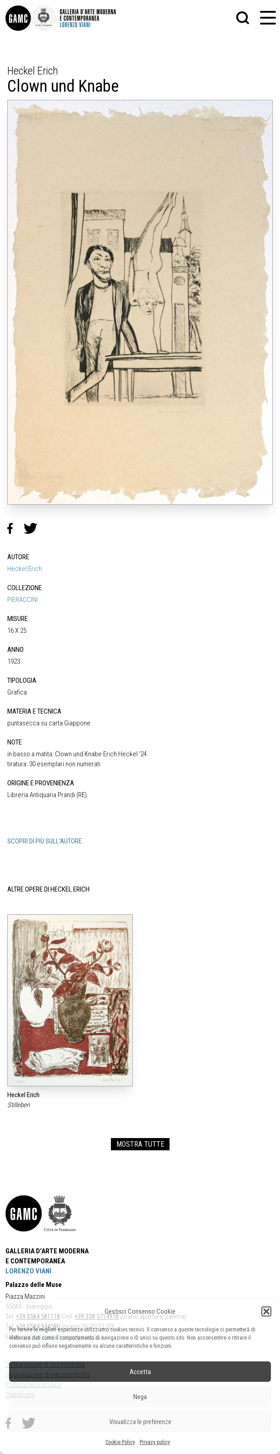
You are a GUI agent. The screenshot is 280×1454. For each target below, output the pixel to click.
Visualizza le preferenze (140, 1422)
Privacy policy (155, 1442)
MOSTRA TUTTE (140, 1144)
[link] (18, 18)
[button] (266, 1311)
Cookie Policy (120, 1442)
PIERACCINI (22, 600)
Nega (140, 1397)
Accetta (140, 1372)
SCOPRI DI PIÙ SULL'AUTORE (44, 841)
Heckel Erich (24, 569)
